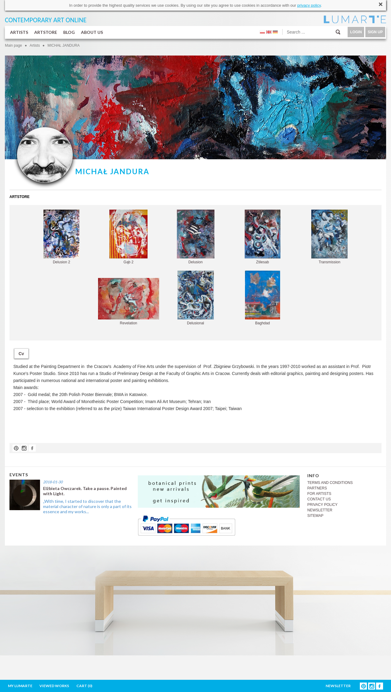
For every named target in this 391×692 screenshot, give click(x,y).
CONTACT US (319, 499)
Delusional (195, 298)
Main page (13, 45)
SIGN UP (375, 32)
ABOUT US (92, 32)
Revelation (128, 301)
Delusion (195, 237)
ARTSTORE (45, 32)
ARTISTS (19, 32)
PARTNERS (317, 488)
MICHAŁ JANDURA (63, 45)
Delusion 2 (61, 237)
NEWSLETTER (319, 510)
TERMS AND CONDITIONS (330, 483)
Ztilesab (262, 237)
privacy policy (309, 5)
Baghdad (262, 298)
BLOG (69, 32)
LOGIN (356, 32)
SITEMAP (315, 516)
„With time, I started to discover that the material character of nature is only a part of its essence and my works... (87, 506)
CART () (84, 685)
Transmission (329, 237)
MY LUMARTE (20, 685)
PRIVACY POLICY (322, 505)
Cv (21, 353)
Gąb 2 (128, 237)
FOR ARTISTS (319, 494)
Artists (35, 45)
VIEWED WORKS (54, 685)
